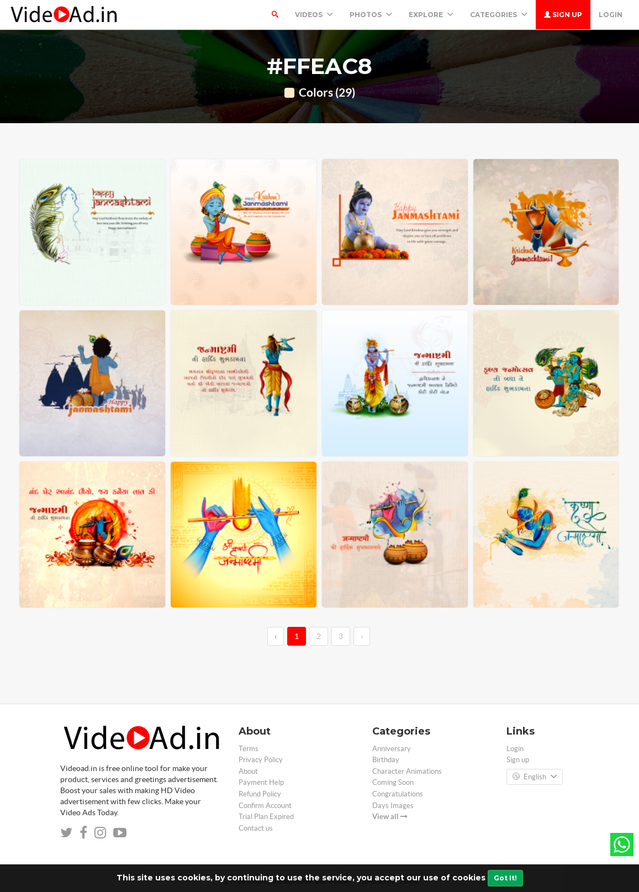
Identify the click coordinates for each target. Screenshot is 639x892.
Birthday (385, 760)
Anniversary (391, 749)
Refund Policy (260, 794)
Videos (314, 14)
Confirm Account (265, 805)
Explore (431, 14)
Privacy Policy (261, 760)
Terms (248, 749)
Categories (498, 14)
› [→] (362, 636)
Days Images (393, 805)
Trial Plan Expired (266, 816)
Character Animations (407, 771)
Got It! (505, 878)
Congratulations (397, 794)
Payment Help (261, 782)
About (248, 771)
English (535, 777)
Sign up (563, 14)
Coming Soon (393, 782)
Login (610, 14)
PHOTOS (371, 14)
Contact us (256, 828)
